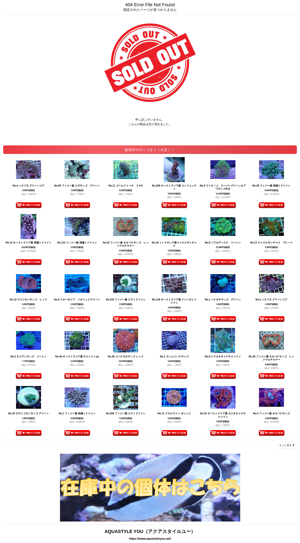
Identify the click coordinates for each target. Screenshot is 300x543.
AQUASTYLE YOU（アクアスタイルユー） (150, 531)
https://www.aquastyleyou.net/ (150, 538)
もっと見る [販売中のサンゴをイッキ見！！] (287, 445)
